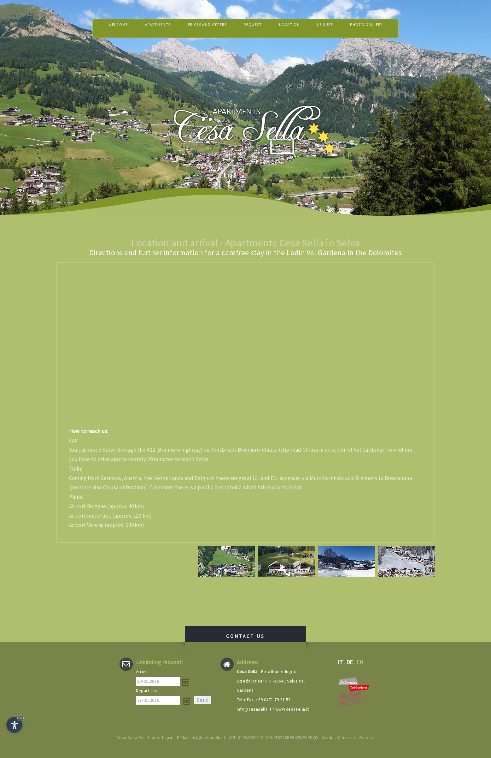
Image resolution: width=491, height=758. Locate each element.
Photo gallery (380, 28)
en (360, 662)
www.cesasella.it (292, 709)
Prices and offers (202, 28)
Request (255, 28)
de (349, 662)
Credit (328, 737)
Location (295, 28)
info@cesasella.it (254, 709)
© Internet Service (356, 737)
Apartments (146, 28)
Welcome (102, 28)
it (340, 662)
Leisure (334, 28)
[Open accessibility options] (14, 725)
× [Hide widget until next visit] (20, 718)
